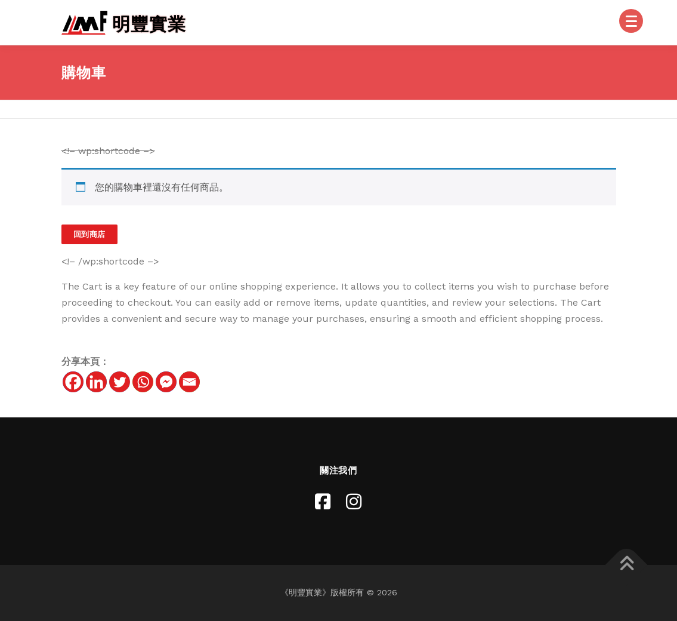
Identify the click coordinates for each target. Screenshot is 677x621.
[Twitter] (119, 381)
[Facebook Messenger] (166, 381)
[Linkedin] (96, 381)
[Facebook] (73, 381)
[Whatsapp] (142, 381)
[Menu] (631, 21)
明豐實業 (149, 23)
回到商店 (89, 234)
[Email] (189, 381)
